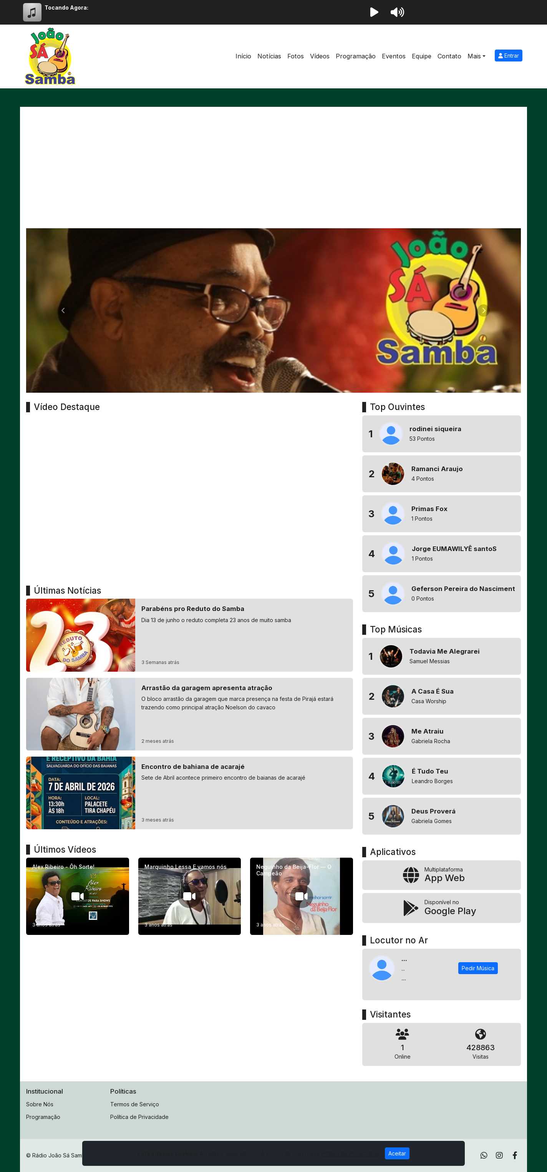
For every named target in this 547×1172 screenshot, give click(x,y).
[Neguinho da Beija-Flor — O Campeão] (301, 896)
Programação (356, 56)
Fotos (295, 56)
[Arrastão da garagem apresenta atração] (189, 714)
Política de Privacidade (139, 1117)
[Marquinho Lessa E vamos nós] (189, 896)
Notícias (269, 56)
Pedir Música (478, 968)
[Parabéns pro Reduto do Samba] (189, 635)
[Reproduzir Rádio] (374, 12)
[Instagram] (499, 1155)
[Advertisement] (273, 170)
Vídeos (320, 56)
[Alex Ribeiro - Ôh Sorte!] (77, 896)
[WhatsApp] (484, 1155)
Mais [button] (474, 56)
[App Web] (441, 875)
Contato (449, 56)
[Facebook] (514, 1155)
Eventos (394, 56)
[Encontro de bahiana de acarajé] (189, 793)
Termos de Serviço (134, 1104)
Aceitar (397, 1153)
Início (243, 56)
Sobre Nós (39, 1104)
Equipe (421, 56)
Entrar (508, 55)
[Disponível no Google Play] (441, 908)
